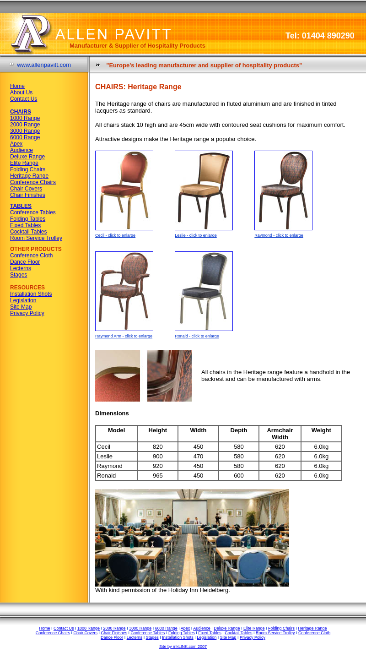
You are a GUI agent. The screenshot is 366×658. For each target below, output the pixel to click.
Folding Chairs (27, 169)
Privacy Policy (27, 313)
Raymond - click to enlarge (278, 235)
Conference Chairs (33, 182)
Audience (21, 150)
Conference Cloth (31, 255)
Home (17, 86)
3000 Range (25, 131)
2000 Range (25, 124)
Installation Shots (31, 294)
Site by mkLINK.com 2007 (183, 646)
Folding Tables (27, 219)
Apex (16, 144)
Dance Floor (25, 262)
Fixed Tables (25, 225)
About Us (21, 92)
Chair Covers (26, 188)
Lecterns (20, 268)
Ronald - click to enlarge (197, 336)
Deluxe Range (27, 156)
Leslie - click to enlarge (196, 235)
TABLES (21, 206)
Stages (18, 275)
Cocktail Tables (28, 231)
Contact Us (23, 99)
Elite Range (24, 163)
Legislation (23, 300)
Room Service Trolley (36, 238)
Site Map (21, 307)
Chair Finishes (27, 195)
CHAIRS (20, 112)
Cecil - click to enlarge (115, 235)
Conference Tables (33, 212)
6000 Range (25, 137)
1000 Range (25, 118)
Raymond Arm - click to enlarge (123, 336)
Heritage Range (29, 176)
